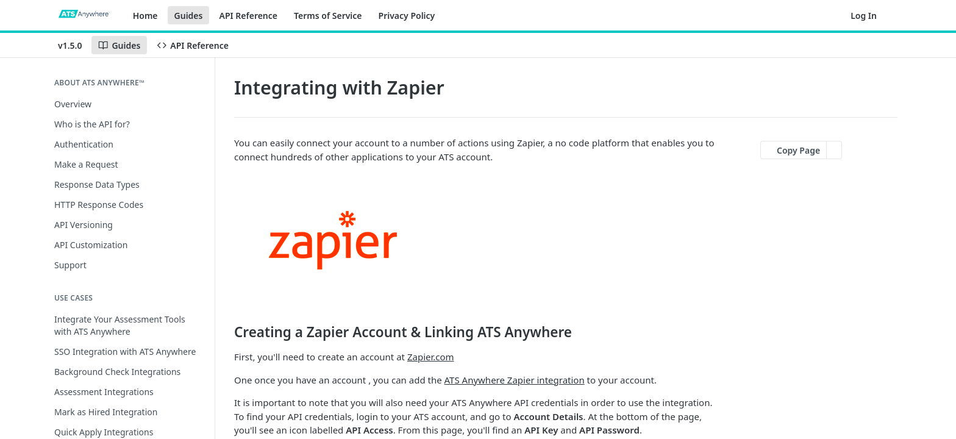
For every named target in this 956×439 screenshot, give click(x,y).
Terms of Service (328, 15)
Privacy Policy (407, 15)
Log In (864, 15)
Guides (188, 15)
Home (145, 15)
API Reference (248, 15)
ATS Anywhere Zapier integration (514, 380)
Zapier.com (430, 357)
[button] (478, 241)
